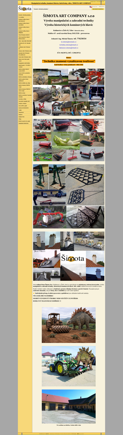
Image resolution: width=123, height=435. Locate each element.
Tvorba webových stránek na (68, 433)
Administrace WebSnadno (55, 433)
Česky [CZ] (93, 7)
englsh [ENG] (101, 6)
